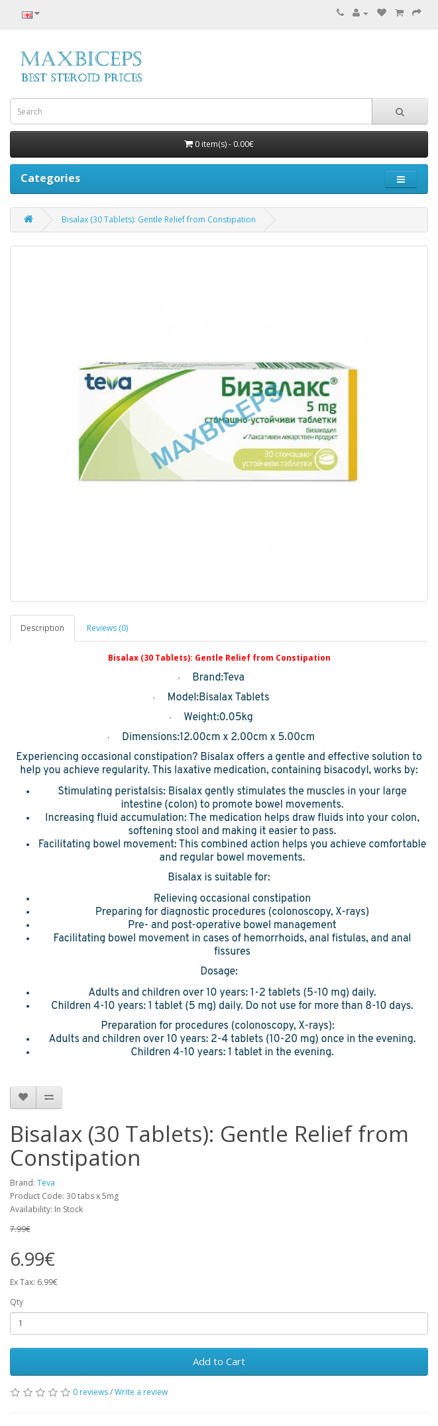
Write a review (141, 1392)
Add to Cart (219, 1361)
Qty (16, 1301)
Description (42, 628)
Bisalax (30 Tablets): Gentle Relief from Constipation (159, 219)
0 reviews (90, 1392)
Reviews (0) (107, 628)
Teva (46, 1182)
